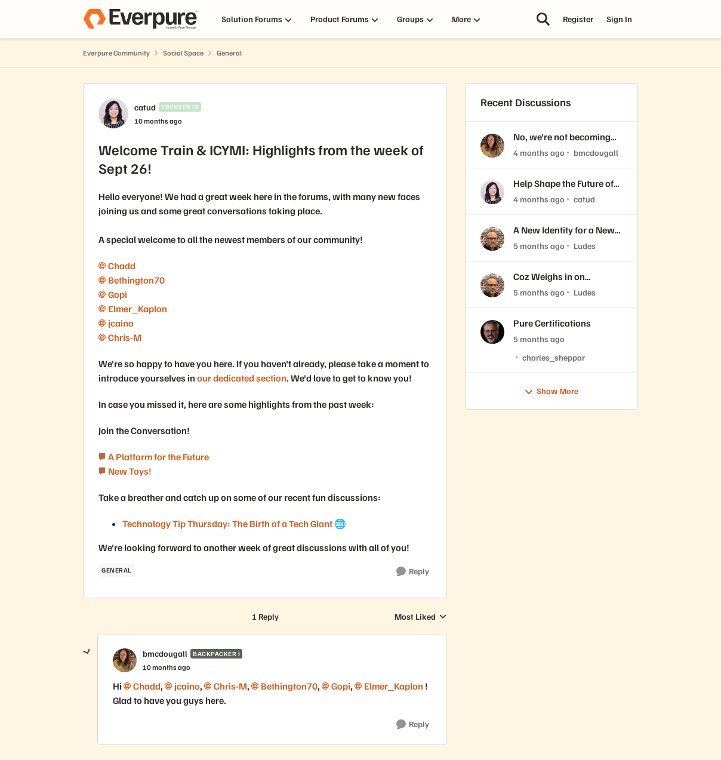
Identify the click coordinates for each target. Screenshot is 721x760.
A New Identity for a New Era (564, 230)
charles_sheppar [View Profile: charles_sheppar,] (553, 357)
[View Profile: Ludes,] (492, 239)
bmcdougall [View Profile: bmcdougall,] (596, 152)
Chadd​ (121, 266)
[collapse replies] (87, 652)
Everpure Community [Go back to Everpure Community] (116, 52)
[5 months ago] (539, 245)
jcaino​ (121, 323)
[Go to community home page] (140, 19)
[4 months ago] (539, 152)
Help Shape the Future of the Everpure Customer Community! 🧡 (563, 183)
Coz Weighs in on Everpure (549, 276)
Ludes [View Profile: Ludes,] (585, 246)
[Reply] (413, 572)
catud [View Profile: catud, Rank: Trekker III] (145, 107)
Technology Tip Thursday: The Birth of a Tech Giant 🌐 (234, 524)
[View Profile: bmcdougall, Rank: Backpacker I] (125, 660)
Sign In (619, 19)
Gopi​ (117, 294)
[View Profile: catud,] (492, 192)
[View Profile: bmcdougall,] (492, 146)
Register (578, 19)
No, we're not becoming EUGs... (562, 137)
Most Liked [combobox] (421, 617)
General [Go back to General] (229, 52)
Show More (551, 391)
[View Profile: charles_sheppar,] (492, 332)
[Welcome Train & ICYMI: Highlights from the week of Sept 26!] (166, 667)
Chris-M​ (124, 337)
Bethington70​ (136, 280)
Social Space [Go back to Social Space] (183, 52)
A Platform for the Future (158, 457)
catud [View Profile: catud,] (584, 199)
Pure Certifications (552, 323)
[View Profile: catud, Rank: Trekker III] (113, 113)
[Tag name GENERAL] (116, 570)
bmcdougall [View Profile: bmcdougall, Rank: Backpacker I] (165, 653)
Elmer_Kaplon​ (137, 309)
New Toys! (130, 471)
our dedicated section (241, 378)
